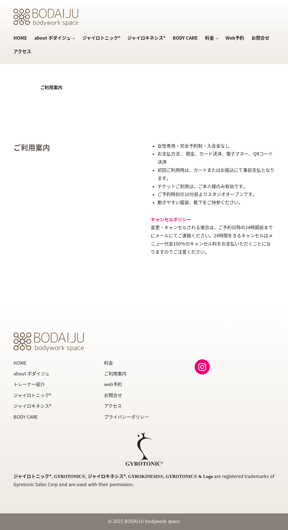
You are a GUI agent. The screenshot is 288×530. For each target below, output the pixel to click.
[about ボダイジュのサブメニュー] (73, 38)
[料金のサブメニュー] (216, 38)
